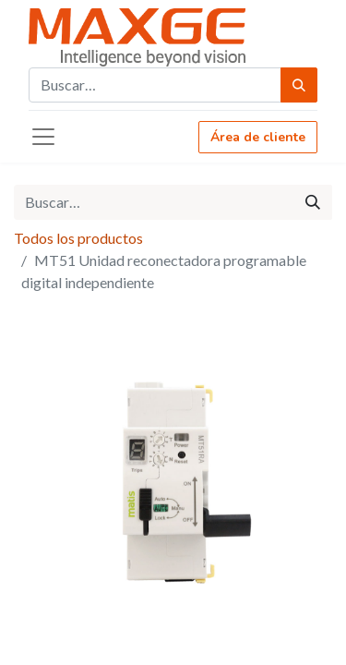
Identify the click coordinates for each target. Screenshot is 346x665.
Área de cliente (257, 137)
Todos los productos (78, 238)
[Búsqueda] (298, 85)
